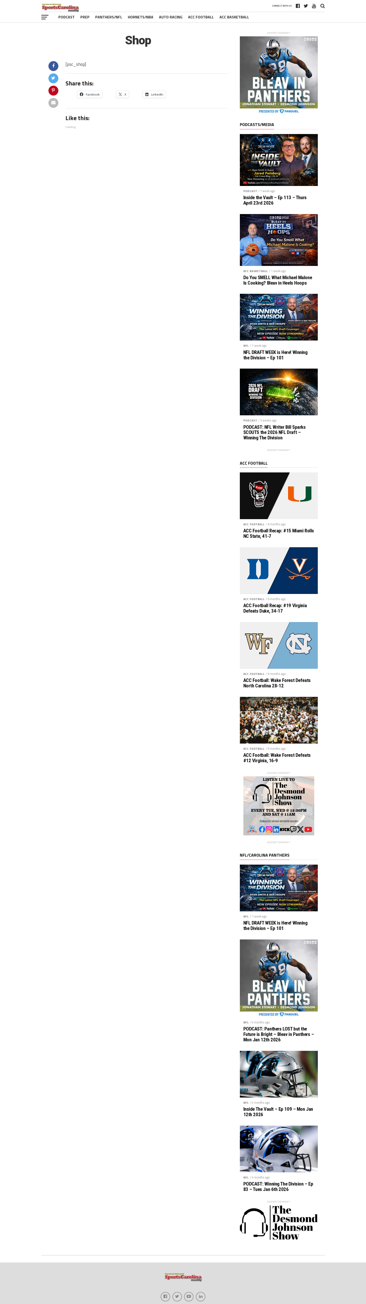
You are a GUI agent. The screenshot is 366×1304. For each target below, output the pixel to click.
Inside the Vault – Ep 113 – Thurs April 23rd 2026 (275, 200)
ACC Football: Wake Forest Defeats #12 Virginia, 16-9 (277, 758)
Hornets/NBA (140, 17)
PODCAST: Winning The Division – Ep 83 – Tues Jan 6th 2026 (278, 1186)
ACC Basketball (234, 17)
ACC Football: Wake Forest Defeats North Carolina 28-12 (277, 683)
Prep (85, 17)
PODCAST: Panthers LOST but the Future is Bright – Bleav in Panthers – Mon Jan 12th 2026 (278, 1034)
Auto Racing (170, 17)
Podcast (66, 17)
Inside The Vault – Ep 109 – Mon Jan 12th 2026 (278, 1111)
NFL (246, 345)
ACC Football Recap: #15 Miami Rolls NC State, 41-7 (278, 533)
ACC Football (201, 17)
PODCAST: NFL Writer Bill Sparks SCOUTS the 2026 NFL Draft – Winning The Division (274, 433)
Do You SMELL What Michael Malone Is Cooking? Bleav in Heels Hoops (277, 280)
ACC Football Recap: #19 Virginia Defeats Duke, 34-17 (275, 608)
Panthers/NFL (108, 17)
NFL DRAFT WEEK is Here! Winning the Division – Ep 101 (275, 355)
